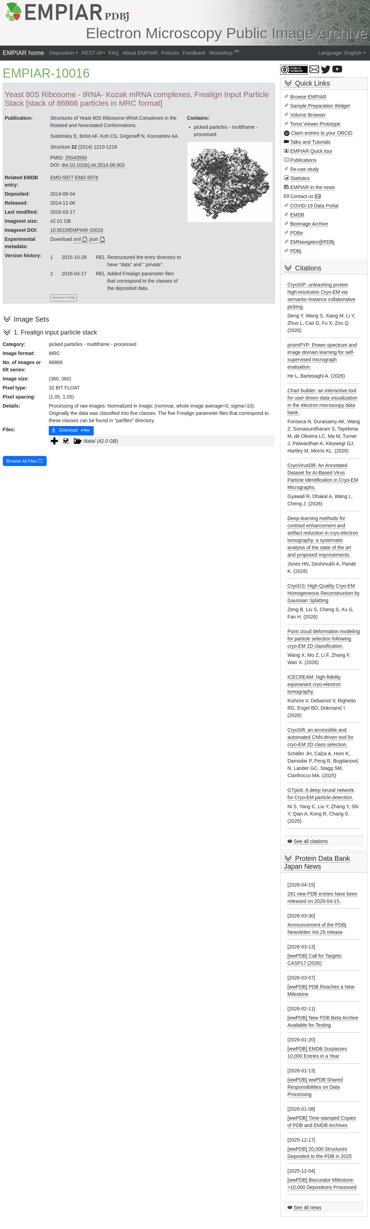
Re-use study (304, 169)
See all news (307, 1207)
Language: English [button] (339, 53)
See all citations (311, 841)
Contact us (302, 196)
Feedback (194, 53)
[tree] (162, 441)
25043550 (76, 157)
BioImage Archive (309, 224)
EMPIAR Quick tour (311, 151)
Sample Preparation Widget (320, 106)
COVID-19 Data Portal (314, 205)
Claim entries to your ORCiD (322, 133)
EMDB (297, 215)
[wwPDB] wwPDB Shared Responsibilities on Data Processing (315, 1087)
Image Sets (31, 319)
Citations (308, 268)
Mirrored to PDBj (63, 297)
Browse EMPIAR (308, 97)
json (93, 239)
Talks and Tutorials (310, 142)
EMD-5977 (62, 177)
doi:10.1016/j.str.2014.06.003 (93, 165)
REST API (93, 53)
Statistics (300, 178)
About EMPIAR (140, 53)
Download (71, 430)
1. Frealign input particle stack (55, 332)
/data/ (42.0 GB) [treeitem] (89, 441)
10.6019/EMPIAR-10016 (76, 230)
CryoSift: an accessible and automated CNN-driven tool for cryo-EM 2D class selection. (320, 737)
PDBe (296, 233)
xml (77, 239)
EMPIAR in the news (312, 187)
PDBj (295, 251)
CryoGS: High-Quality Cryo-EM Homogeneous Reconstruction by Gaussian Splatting (323, 593)
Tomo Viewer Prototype (315, 124)
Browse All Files (25, 461)
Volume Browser (308, 115)
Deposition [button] (61, 53)
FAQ (114, 53)
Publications (303, 160)
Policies (170, 53)
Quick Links (312, 83)
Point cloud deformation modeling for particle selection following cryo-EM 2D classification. (323, 639)
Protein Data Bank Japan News (317, 862)
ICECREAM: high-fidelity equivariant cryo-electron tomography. (314, 684)
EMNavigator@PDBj (312, 242)
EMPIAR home (23, 52)
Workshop (220, 53)
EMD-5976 (86, 177)
